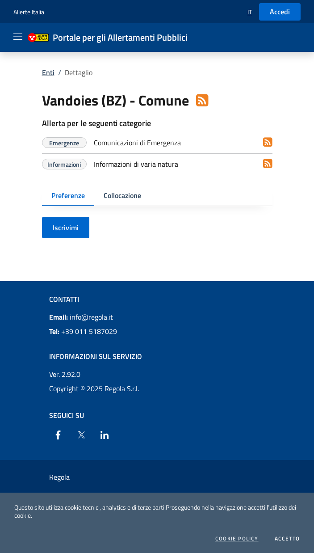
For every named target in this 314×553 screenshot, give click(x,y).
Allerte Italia (28, 12)
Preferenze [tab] (68, 195)
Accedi (280, 11)
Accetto (287, 538)
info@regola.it (81, 317)
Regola (59, 477)
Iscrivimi (66, 227)
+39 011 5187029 (83, 331)
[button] (249, 12)
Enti (48, 72)
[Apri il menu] (18, 36)
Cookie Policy (237, 538)
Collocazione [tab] (122, 195)
